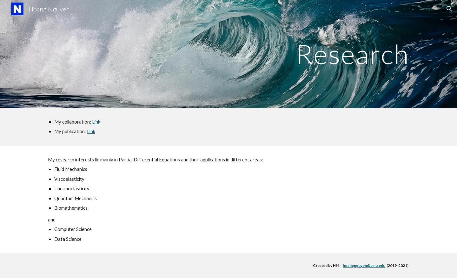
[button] (449, 9)
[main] (228, 54)
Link (96, 122)
